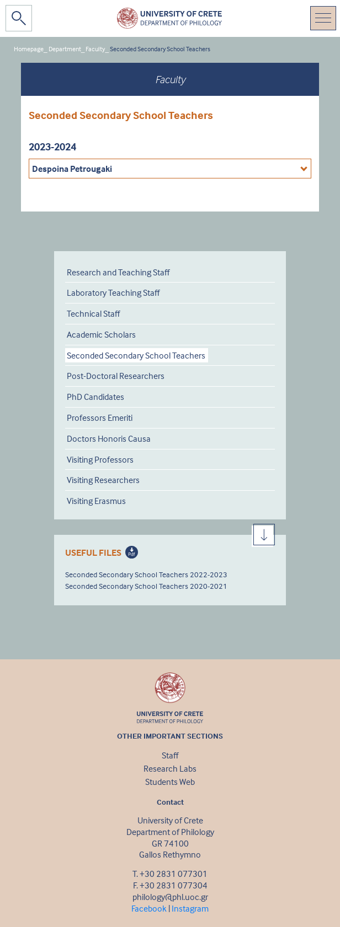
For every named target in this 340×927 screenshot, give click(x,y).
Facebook (149, 908)
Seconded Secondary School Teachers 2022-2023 (146, 574)
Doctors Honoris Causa (109, 438)
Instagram (190, 908)
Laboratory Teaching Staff (113, 292)
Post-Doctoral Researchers (115, 375)
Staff (170, 755)
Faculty (95, 49)
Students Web (170, 781)
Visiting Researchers (103, 479)
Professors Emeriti (99, 417)
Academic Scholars (101, 334)
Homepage (29, 49)
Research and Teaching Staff (118, 272)
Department (65, 49)
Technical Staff (93, 313)
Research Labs (170, 768)
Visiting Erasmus (96, 500)
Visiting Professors (100, 459)
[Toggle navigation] (323, 18)
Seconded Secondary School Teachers (160, 49)
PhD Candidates (95, 396)
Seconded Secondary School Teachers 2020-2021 (146, 585)
